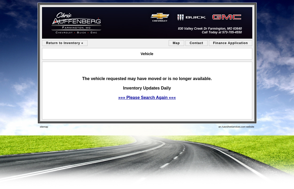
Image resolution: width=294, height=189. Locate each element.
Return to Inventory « (65, 43)
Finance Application (230, 43)
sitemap (44, 126)
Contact (196, 43)
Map (176, 43)
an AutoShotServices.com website (236, 126)
